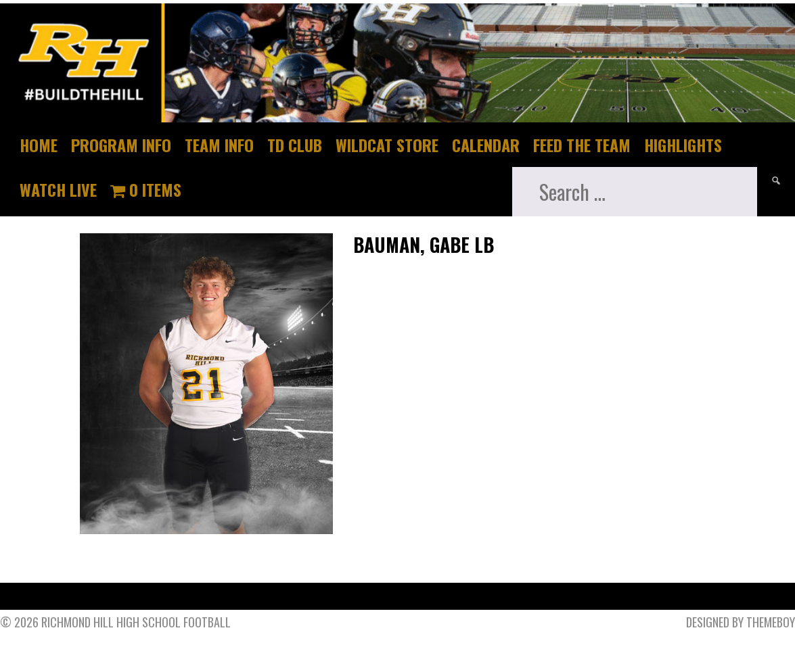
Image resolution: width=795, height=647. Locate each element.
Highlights (683, 145)
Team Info (219, 145)
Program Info (121, 145)
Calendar (486, 145)
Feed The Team (582, 145)
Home (39, 145)
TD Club (294, 145)
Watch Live (58, 189)
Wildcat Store (387, 145)
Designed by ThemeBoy (740, 622)
